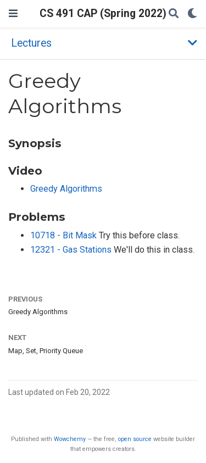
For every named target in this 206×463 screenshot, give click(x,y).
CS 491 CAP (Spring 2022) (103, 13)
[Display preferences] (192, 14)
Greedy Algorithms (66, 188)
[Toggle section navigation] (103, 43)
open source (135, 439)
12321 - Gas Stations (72, 249)
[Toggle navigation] (13, 13)
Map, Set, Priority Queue (45, 351)
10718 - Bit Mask (64, 235)
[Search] (174, 14)
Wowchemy (70, 439)
